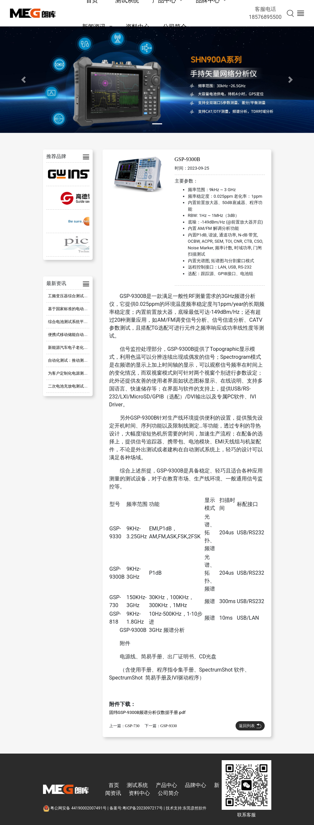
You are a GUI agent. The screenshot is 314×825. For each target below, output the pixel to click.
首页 (114, 785)
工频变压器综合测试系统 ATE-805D (79, 296)
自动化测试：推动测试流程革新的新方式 (83, 360)
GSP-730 (132, 725)
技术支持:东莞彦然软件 (186, 808)
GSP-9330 (168, 725)
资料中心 (138, 26)
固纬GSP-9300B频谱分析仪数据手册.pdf (147, 712)
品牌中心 (195, 785)
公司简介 (175, 26)
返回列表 (250, 725)
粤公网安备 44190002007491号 (75, 808)
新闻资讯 (94, 26)
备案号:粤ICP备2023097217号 (136, 808)
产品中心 (166, 785)
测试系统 (137, 785)
